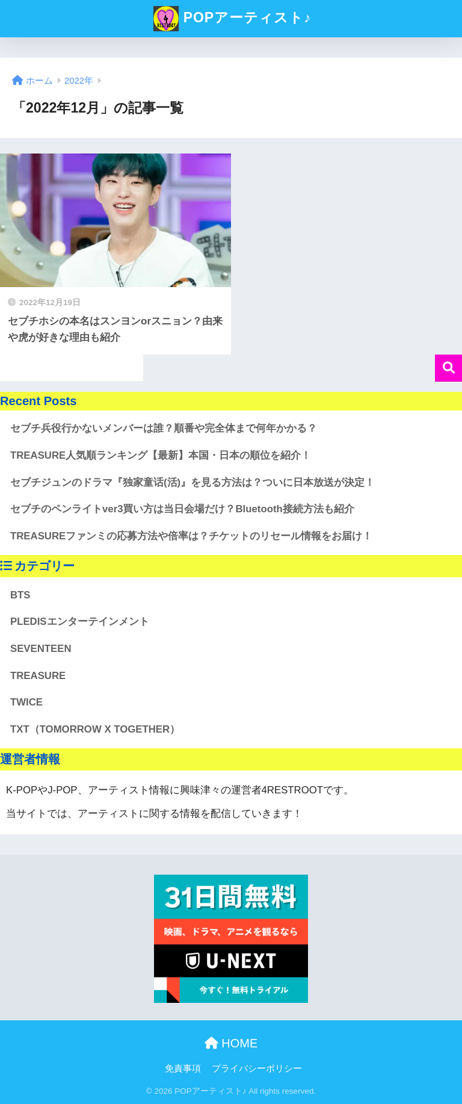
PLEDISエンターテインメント (79, 621)
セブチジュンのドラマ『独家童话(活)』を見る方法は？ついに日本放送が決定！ (192, 482)
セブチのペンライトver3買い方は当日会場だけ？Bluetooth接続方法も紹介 (182, 509)
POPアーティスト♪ (232, 18)
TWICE (26, 702)
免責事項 (183, 1068)
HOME (231, 1043)
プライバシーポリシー (257, 1068)
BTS (20, 595)
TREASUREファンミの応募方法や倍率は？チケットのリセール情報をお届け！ (191, 536)
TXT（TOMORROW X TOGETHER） (95, 729)
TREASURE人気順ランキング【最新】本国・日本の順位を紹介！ (160, 455)
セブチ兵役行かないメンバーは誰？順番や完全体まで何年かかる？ (163, 428)
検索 (448, 368)
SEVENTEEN (41, 648)
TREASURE (38, 675)
